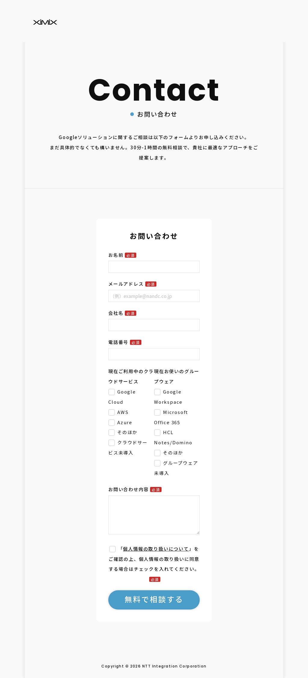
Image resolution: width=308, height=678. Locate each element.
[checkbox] (130, 422)
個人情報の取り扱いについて (156, 549)
